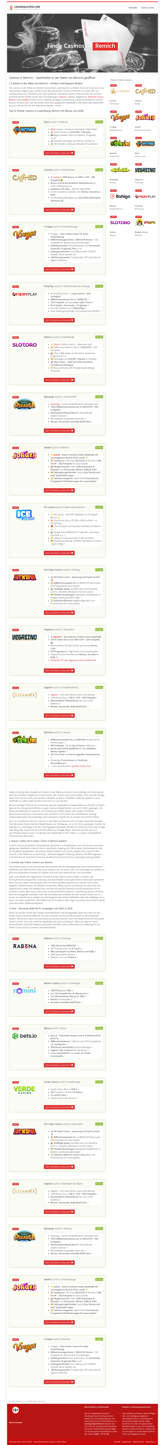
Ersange (66, 938)
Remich (65, 447)
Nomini (63, 96)
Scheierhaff (70, 397)
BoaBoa (25, 99)
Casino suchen (147, 8)
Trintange (139, 183)
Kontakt (117, 1441)
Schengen (75, 983)
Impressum (150, 1441)
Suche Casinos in (16, 1401)
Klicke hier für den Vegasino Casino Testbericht (73, 660)
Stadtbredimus (71, 687)
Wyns (53, 129)
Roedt (137, 104)
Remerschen (68, 170)
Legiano (54, 694)
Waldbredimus (116, 130)
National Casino (95, 96)
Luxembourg (31, 1401)
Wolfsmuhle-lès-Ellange (77, 286)
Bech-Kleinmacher (75, 507)
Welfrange (74, 1082)
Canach (67, 732)
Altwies (113, 235)
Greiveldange (68, 1279)
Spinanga (55, 404)
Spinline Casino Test (81, 766)
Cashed (56, 177)
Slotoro (57, 344)
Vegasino (57, 636)
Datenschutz (138, 1441)
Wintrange (114, 104)
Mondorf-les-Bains (73, 1183)
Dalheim (138, 235)
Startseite (133, 8)
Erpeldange (68, 337)
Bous (63, 1028)
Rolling (64, 122)
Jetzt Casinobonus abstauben (59, 153)
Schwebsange (70, 226)
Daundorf (69, 629)
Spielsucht (126, 1441)
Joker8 (57, 454)
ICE (55, 514)
